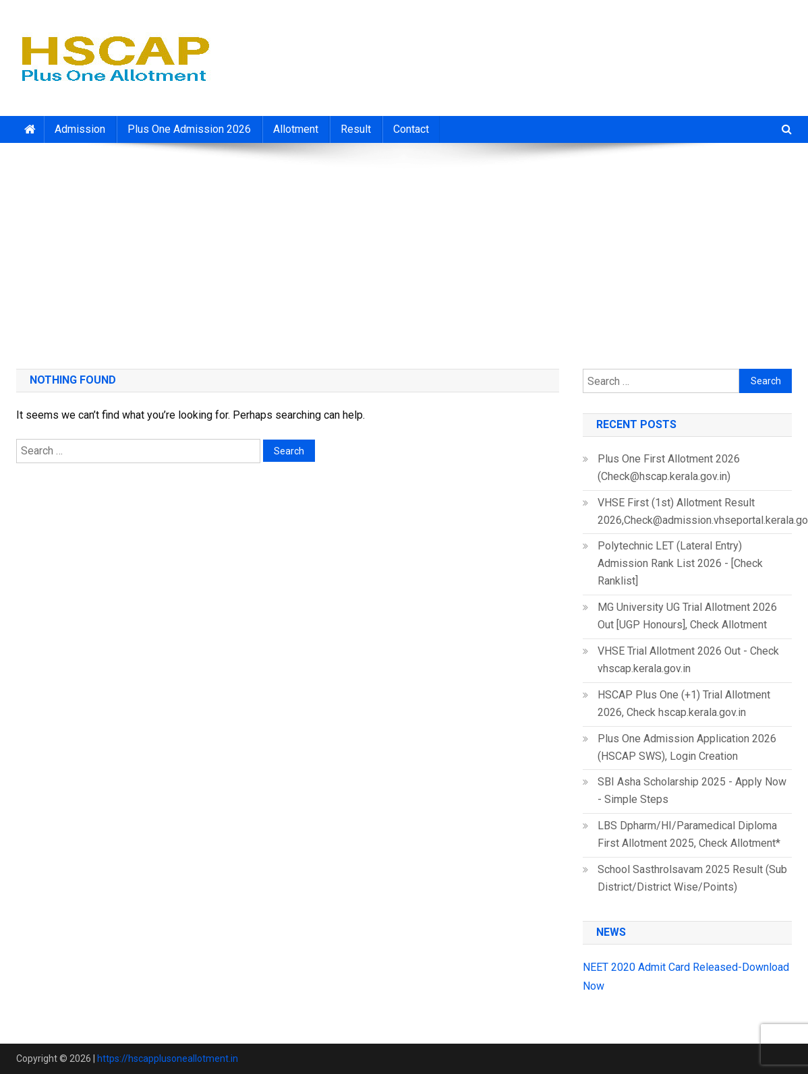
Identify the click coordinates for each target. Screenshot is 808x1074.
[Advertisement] (404, 250)
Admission (80, 129)
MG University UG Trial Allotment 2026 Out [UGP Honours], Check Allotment (687, 616)
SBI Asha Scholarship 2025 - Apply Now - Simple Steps (692, 790)
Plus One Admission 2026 (189, 129)
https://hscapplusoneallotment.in (167, 1058)
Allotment (295, 129)
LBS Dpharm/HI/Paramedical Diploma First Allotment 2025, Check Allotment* (689, 834)
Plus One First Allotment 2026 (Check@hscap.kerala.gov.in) (669, 467)
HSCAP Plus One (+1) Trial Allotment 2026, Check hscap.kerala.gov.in (684, 703)
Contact (411, 129)
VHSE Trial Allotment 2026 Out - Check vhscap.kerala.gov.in (688, 660)
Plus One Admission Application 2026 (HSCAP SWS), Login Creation (687, 747)
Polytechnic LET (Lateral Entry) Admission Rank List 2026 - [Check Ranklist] (680, 563)
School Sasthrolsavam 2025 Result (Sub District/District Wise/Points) (692, 878)
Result (356, 129)
